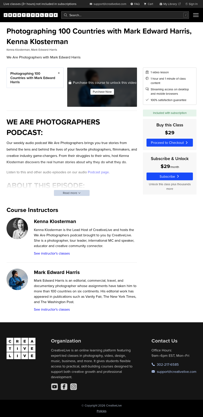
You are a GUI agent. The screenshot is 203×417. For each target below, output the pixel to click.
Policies (101, 411)
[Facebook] (64, 386)
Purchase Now (102, 92)
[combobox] (125, 15)
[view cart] (149, 4)
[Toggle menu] (195, 15)
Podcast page (98, 172)
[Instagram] (73, 386)
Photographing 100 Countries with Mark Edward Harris (32, 77)
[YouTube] (54, 386)
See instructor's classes (52, 253)
